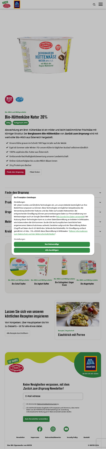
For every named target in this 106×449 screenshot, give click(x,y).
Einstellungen (19, 239)
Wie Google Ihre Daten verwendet (70, 217)
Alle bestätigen (52, 250)
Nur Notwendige (52, 244)
